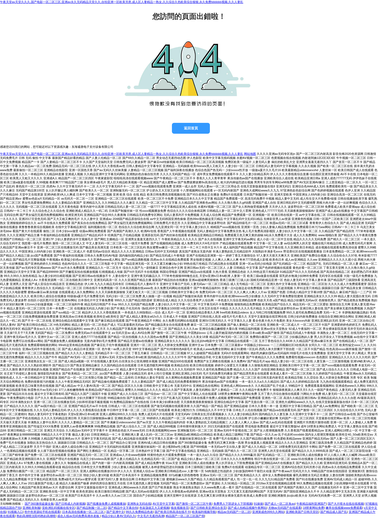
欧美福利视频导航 (204, 511)
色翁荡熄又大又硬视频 (154, 507)
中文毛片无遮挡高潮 (150, 515)
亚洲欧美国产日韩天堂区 (302, 511)
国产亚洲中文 (115, 511)
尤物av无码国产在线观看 (284, 507)
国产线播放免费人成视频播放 (106, 503)
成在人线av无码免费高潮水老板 (78, 515)
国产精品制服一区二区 (91, 507)
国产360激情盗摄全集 (39, 503)
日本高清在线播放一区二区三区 (83, 511)
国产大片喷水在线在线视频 (346, 503)
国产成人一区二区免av (280, 503)
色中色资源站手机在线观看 (42, 511)
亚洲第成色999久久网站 (268, 511)
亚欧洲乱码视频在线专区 (58, 507)
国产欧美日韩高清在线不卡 (172, 511)
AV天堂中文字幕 (163, 503)
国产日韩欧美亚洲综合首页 (208, 507)
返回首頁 (191, 128)
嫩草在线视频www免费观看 (344, 507)
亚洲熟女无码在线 (139, 503)
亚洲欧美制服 (31, 507)
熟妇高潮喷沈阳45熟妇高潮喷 (36, 515)
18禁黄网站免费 (313, 507)
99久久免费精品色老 (139, 511)
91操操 (258, 503)
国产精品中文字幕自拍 (123, 507)
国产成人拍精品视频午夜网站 (247, 507)
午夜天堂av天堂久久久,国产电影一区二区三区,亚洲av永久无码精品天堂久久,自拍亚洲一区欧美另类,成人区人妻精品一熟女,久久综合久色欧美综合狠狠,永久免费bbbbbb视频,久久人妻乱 (121, 2)
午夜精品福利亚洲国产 (311, 503)
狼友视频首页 (180, 507)
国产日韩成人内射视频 (70, 503)
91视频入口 (15, 511)
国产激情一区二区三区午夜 (194, 503)
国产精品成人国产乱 (333, 511)
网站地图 (250, 153)
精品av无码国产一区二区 (234, 511)
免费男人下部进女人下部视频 (232, 503)
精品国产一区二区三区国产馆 (185, 515)
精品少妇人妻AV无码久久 (118, 515)
